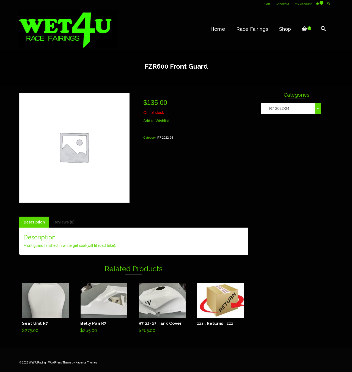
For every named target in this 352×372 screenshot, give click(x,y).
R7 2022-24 (165, 137)
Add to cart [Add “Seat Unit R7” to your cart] (46, 309)
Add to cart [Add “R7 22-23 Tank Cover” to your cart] (162, 309)
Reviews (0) (64, 222)
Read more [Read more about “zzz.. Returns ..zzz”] (221, 304)
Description (34, 222)
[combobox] (291, 108)
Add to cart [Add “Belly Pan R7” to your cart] (104, 309)
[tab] (34, 222)
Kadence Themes (86, 362)
